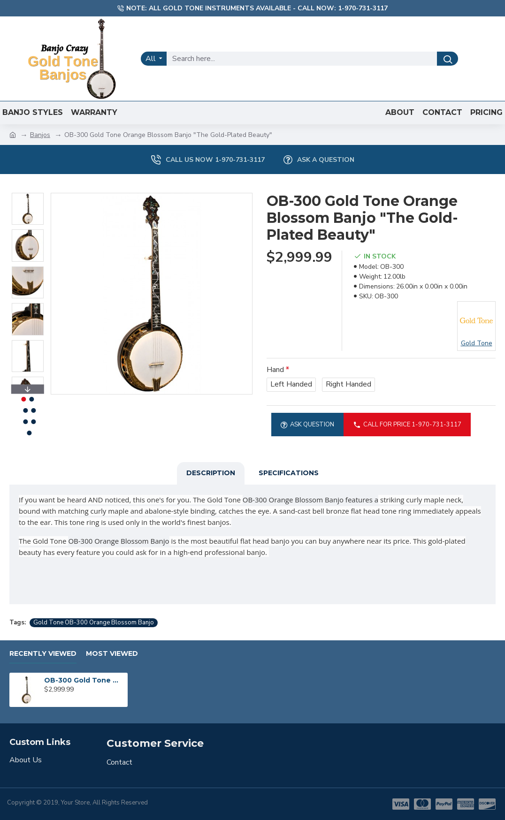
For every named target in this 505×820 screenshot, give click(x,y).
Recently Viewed (43, 654)
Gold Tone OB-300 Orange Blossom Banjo (93, 622)
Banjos (40, 134)
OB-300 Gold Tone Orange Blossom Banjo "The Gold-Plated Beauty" (84, 680)
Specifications (289, 473)
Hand (275, 369)
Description (210, 473)
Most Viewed (112, 654)
